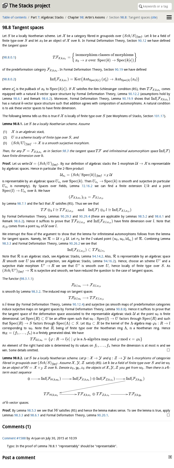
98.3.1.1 (26, 284)
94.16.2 (135, 262)
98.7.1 (21, 203)
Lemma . (12, 124)
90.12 (142, 40)
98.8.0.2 (9, 79)
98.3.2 (35, 294)
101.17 (159, 116)
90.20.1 (118, 419)
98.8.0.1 (9, 57)
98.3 (65, 151)
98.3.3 (91, 243)
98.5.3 (32, 414)
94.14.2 (111, 257)
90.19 (119, 69)
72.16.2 (87, 186)
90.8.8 (120, 308)
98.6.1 (17, 98)
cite (154, 17)
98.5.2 (142, 216)
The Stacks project (29, 6)
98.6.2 (46, 98)
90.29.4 (84, 216)
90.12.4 (77, 303)
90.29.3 (66, 216)
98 (81, 17)
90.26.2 (160, 243)
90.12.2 (133, 94)
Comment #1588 (14, 442)
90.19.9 (127, 98)
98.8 (123, 17)
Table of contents (14, 17)
